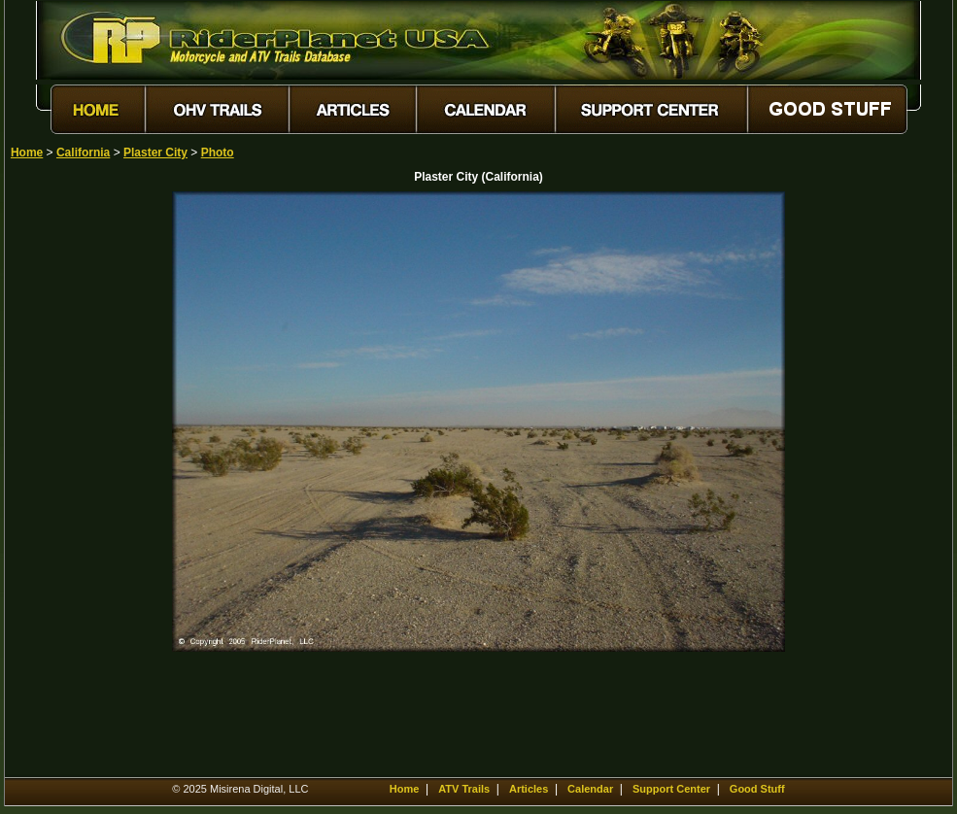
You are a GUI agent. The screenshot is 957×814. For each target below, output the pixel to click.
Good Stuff (757, 789)
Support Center (671, 789)
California (83, 152)
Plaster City (155, 152)
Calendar (590, 789)
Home (27, 152)
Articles (528, 789)
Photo (217, 152)
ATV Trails (464, 789)
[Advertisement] (78, 482)
